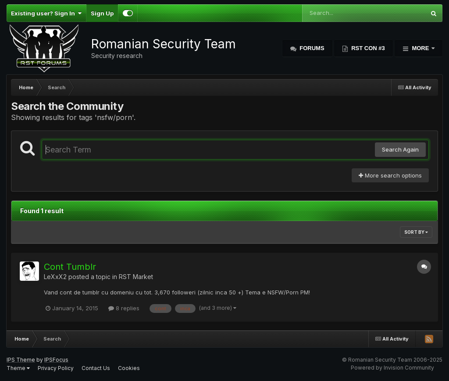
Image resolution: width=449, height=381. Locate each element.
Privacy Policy (56, 368)
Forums (311, 48)
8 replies (123, 308)
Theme (18, 368)
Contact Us (96, 368)
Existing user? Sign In (46, 13)
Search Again (400, 149)
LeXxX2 (55, 276)
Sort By (416, 232)
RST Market (136, 276)
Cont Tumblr (70, 266)
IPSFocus (56, 359)
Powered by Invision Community (392, 367)
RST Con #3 (367, 48)
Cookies (129, 368)
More (420, 48)
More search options (390, 175)
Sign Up (102, 13)
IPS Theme (21, 359)
